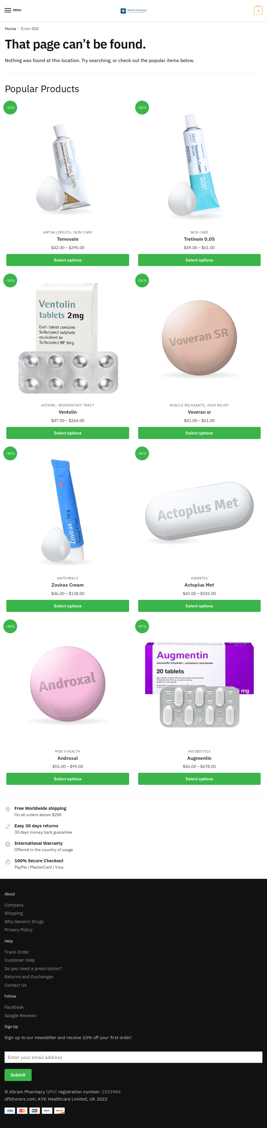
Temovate (68, 239)
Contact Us (15, 985)
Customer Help (20, 960)
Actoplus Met (199, 585)
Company (14, 905)
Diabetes (199, 578)
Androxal (67, 758)
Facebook (14, 1007)
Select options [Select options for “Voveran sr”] (199, 433)
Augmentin (199, 758)
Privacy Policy (19, 929)
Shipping (14, 913)
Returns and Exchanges (29, 976)
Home (10, 28)
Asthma (48, 405)
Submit (18, 1075)
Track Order (17, 952)
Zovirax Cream (67, 585)
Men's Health (67, 751)
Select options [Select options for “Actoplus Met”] (199, 606)
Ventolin (68, 412)
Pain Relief (218, 405)
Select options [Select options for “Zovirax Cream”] (68, 606)
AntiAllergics (57, 232)
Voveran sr (199, 412)
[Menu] (14, 10)
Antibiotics (199, 751)
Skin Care (82, 232)
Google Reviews (20, 1015)
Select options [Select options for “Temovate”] (68, 260)
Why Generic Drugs (24, 921)
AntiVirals (67, 578)
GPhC (51, 1092)
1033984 (111, 1092)
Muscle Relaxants (187, 405)
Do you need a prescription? (33, 968)
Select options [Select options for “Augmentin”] (199, 779)
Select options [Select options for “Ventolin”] (68, 433)
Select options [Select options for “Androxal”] (68, 779)
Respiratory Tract (76, 405)
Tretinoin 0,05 (199, 239)
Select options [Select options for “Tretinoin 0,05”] (199, 260)
